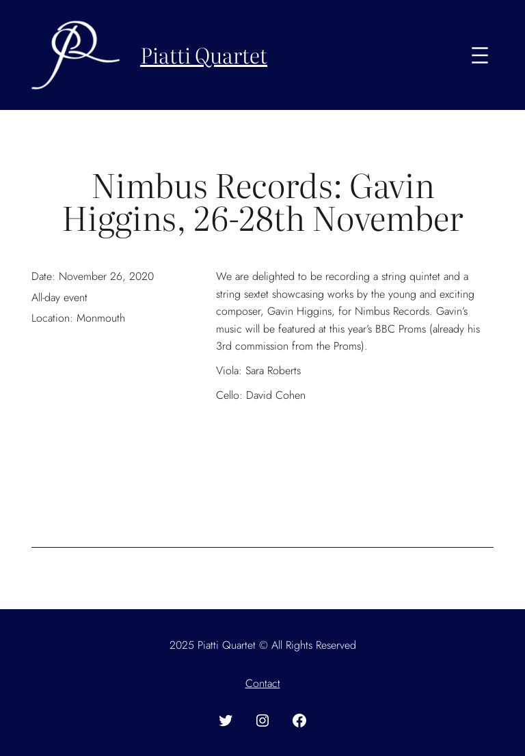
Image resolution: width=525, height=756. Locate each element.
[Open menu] (480, 55)
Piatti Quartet (203, 54)
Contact (262, 683)
